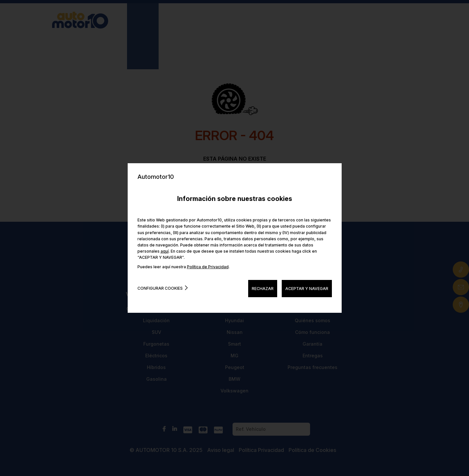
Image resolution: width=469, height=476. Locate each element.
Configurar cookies (160, 288)
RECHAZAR (263, 288)
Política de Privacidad (208, 266)
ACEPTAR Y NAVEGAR (306, 288)
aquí (165, 251)
